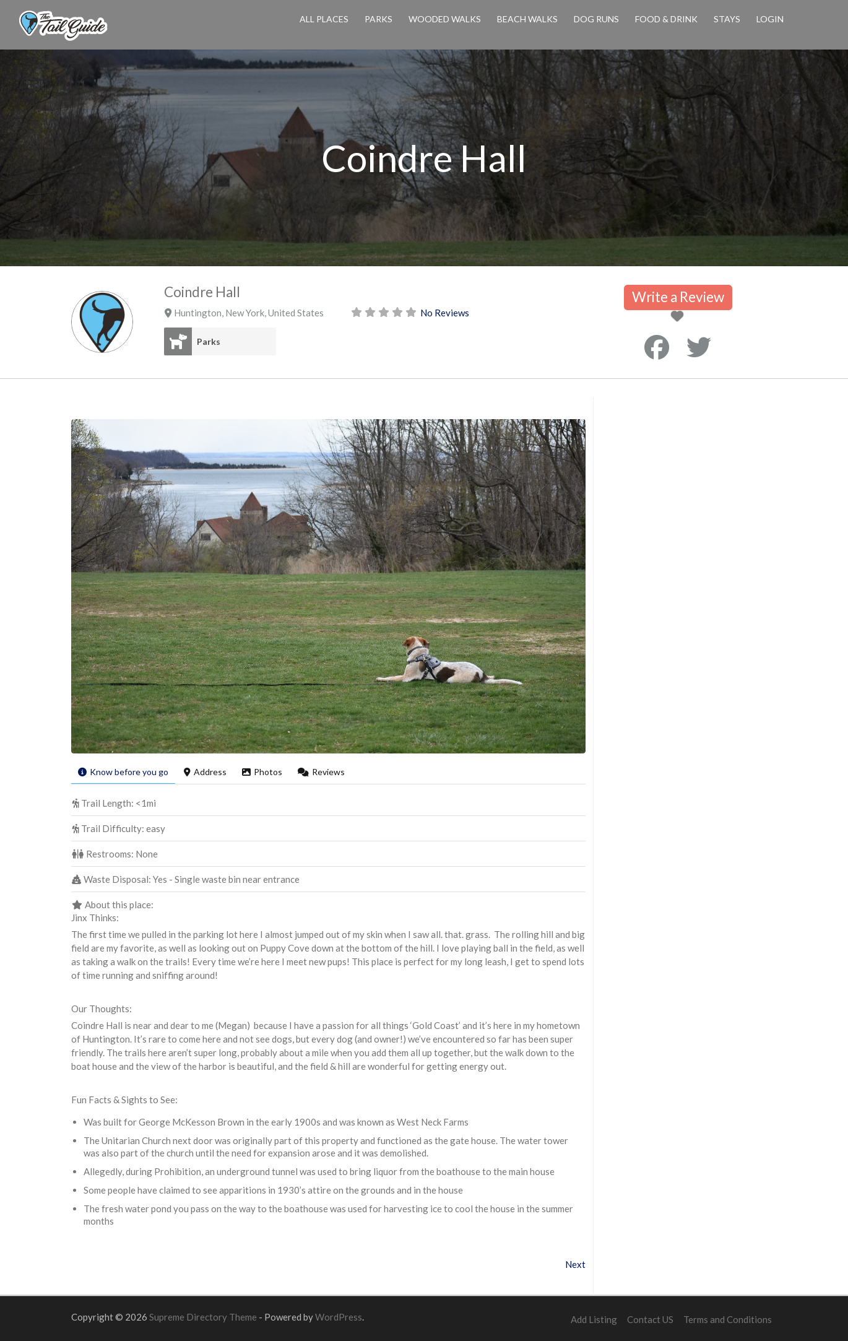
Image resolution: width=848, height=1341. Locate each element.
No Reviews (444, 312)
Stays (727, 19)
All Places (324, 19)
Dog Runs (596, 19)
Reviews (321, 771)
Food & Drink (666, 19)
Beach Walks (527, 19)
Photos (262, 771)
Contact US (650, 1319)
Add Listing (594, 1319)
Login (770, 19)
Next (575, 1264)
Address (205, 771)
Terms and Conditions (727, 1319)
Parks (378, 19)
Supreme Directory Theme (204, 1316)
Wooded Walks (445, 19)
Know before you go (123, 771)
